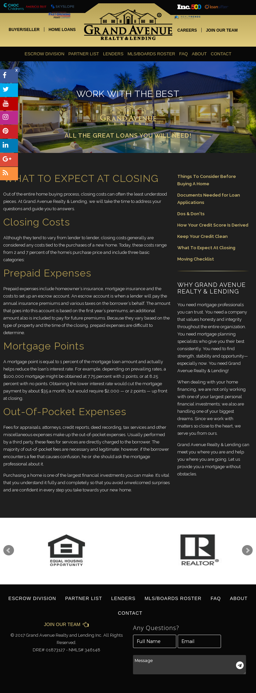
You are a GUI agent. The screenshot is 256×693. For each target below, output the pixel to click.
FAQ (183, 53)
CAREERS (187, 30)
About (199, 53)
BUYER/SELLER (24, 29)
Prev (8, 550)
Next (247, 550)
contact (221, 53)
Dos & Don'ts (191, 213)
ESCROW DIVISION (44, 53)
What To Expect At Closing (206, 247)
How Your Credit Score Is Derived (212, 225)
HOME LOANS (62, 29)
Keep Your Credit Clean (202, 236)
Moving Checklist (195, 259)
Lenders (113, 53)
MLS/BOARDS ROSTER (151, 53)
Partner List (83, 53)
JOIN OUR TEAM (222, 30)
